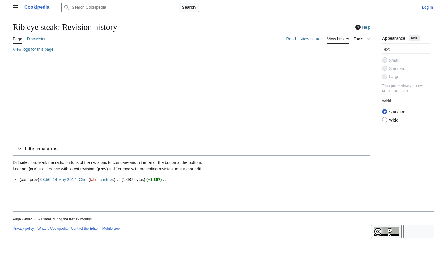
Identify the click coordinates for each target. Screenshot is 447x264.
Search (189, 7)
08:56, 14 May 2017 (58, 179)
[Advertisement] (187, 97)
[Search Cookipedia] (120, 7)
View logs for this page (33, 49)
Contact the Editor (85, 229)
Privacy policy (23, 229)
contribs (106, 179)
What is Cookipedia (52, 229)
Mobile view (111, 229)
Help (362, 27)
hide (414, 38)
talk (93, 179)
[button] (191, 149)
